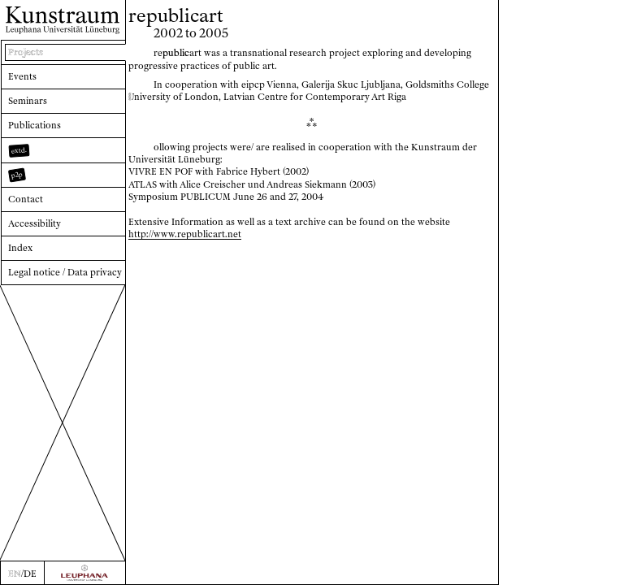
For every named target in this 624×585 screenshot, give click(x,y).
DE (30, 573)
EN (14, 573)
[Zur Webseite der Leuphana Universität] (85, 573)
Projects (25, 52)
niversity (149, 96)
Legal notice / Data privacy (65, 272)
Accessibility (34, 223)
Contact (25, 199)
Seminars (27, 100)
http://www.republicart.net (184, 234)
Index (20, 248)
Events (22, 76)
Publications (34, 125)
